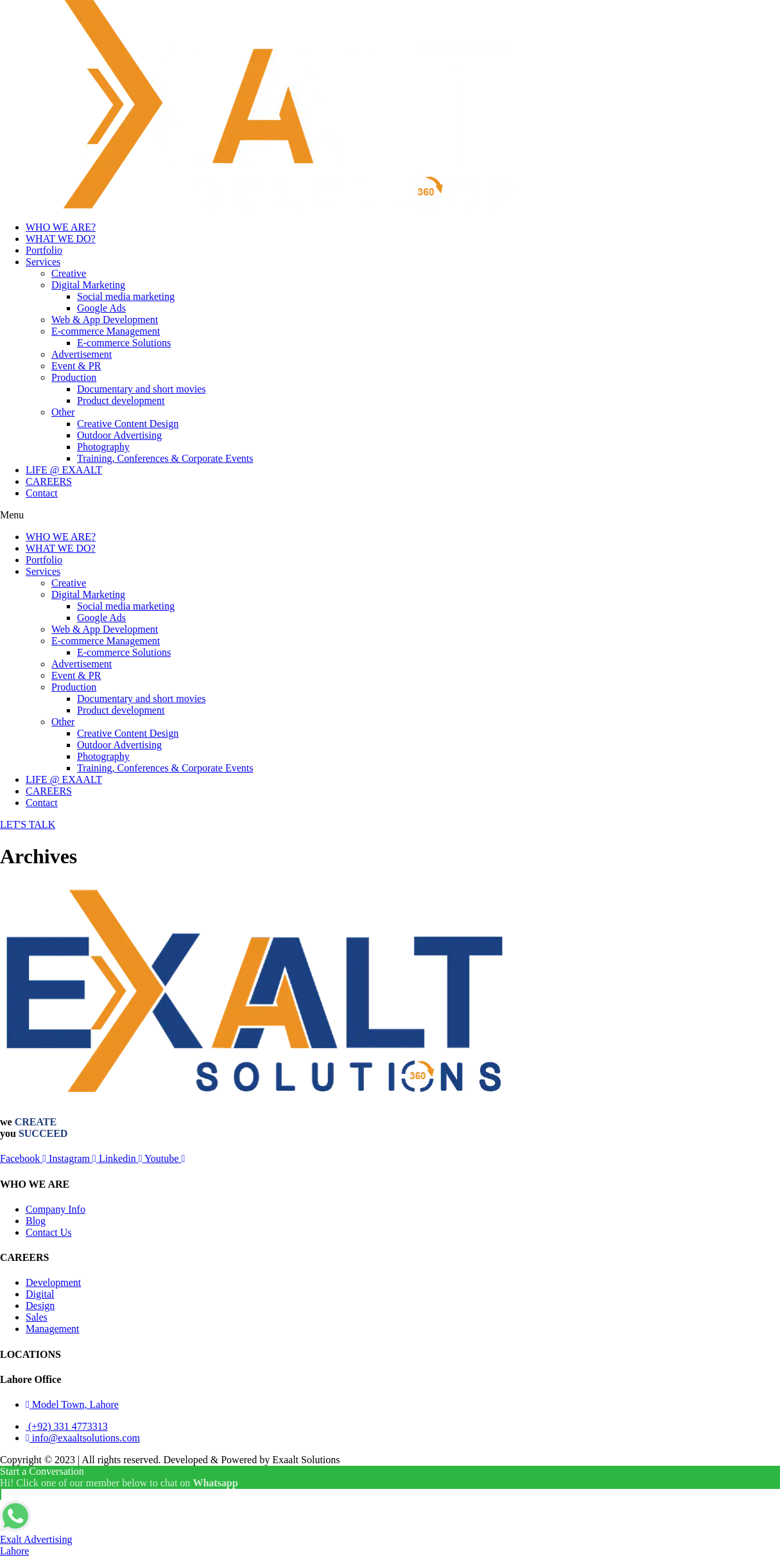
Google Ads (101, 308)
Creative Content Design (127, 423)
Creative (68, 273)
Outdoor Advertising (119, 435)
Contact (42, 493)
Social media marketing (126, 296)
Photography (103, 446)
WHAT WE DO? (61, 238)
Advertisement (81, 354)
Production (73, 377)
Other (62, 412)
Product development (120, 400)
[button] (390, 515)
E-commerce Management (105, 331)
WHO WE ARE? (61, 227)
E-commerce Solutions (124, 342)
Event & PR (76, 365)
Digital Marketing (88, 284)
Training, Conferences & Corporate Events (165, 458)
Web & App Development (104, 319)
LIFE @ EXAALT (64, 469)
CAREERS (49, 481)
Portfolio (44, 250)
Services (43, 261)
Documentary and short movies (141, 388)
